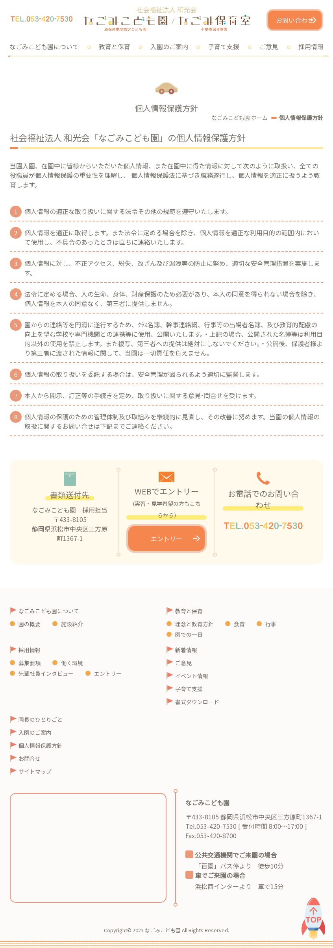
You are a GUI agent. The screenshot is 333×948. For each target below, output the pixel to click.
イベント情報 (191, 676)
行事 (270, 624)
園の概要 (29, 624)
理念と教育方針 (194, 624)
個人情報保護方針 (40, 745)
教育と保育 (114, 46)
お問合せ (29, 758)
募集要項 (29, 663)
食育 (239, 624)
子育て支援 (223, 46)
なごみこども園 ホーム (239, 118)
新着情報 (186, 650)
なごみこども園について (48, 611)
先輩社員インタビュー (46, 673)
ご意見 (268, 46)
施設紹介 (72, 624)
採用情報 (29, 650)
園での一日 (189, 634)
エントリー (166, 538)
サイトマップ (35, 771)
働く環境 (72, 663)
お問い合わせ (295, 20)
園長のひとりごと (40, 719)
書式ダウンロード (197, 702)
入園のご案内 (169, 46)
